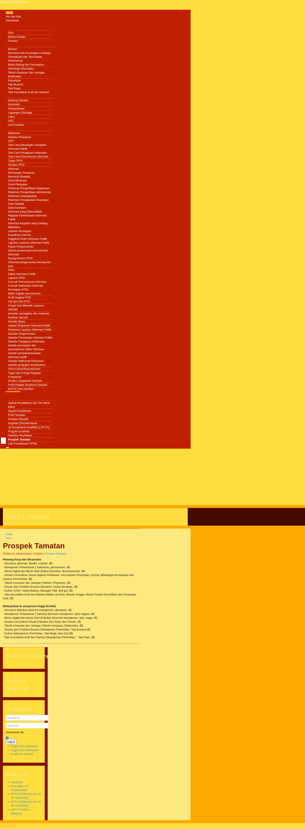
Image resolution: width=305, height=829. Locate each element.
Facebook (17, 782)
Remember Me (15, 732)
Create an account (22, 753)
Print (7, 538)
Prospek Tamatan (34, 546)
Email (7, 534)
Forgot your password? (25, 746)
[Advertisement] (95, 478)
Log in (11, 741)
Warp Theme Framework (31, 826)
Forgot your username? (25, 750)
